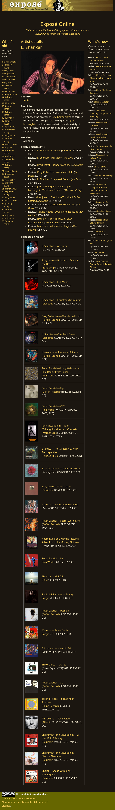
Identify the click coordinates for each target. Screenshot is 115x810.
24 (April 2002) (8, 156)
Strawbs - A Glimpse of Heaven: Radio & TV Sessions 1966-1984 (99, 189)
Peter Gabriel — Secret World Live (61, 520)
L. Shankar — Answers (54, 246)
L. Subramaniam (61, 117)
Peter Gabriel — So (52, 682)
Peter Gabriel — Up (52, 388)
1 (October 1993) (9, 61)
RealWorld (48, 375)
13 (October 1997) (7, 107)
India (26, 100)
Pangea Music (50, 456)
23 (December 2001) (8, 152)
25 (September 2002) (8, 161)
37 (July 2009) (8, 215)
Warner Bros (50, 432)
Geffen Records (51, 391)
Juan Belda (99, 252)
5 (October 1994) (9, 76)
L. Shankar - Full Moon (49, 157)
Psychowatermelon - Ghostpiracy (101, 147)
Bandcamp (49, 267)
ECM (45, 580)
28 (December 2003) (8, 175)
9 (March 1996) (8, 91)
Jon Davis (67, 150)
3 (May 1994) (7, 70)
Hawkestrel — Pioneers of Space (60, 352)
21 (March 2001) (9, 144)
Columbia (48, 742)
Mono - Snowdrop (104, 175)
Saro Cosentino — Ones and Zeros (61, 468)
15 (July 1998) (8, 117)
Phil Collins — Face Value (56, 718)
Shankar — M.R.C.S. (53, 576)
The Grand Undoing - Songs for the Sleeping (101, 113)
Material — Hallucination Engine (60, 504)
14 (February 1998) (7, 113)
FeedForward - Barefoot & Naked (99, 136)
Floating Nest (100, 231)
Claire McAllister (101, 101)
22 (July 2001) (8, 147)
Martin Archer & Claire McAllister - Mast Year (100, 78)
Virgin (46, 598)
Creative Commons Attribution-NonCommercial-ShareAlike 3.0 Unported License (25, 802)
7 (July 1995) (7, 82)
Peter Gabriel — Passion (55, 610)
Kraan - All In (102, 202)
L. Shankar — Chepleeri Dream (59, 334)
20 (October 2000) (7, 140)
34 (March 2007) (9, 200)
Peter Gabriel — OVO (53, 406)
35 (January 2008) (7, 205)
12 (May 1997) (8, 103)
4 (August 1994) (9, 73)
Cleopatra (48, 303)
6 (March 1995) (8, 79)
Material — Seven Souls (55, 630)
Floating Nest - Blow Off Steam (99, 221)
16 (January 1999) (7, 122)
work (24, 794)
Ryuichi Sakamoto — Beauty (57, 594)
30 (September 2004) (8, 184)
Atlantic (47, 722)
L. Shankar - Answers (49, 150)
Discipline (48, 490)
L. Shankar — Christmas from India (61, 300)
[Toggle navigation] (11, 15)
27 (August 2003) (9, 171)
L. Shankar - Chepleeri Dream (53, 179)
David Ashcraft (52, 222)
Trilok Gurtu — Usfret (54, 664)
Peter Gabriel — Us (52, 558)
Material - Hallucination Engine (54, 226)
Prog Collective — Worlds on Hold (61, 316)
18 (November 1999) (8, 131)
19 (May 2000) (8, 135)
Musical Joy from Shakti (62, 204)
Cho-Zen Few (100, 166)
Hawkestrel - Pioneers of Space (54, 165)
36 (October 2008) (7, 211)
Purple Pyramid (51, 319)
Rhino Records (51, 706)
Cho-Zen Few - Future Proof (99, 156)
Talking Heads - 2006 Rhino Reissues (57, 211)
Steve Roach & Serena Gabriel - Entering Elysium (101, 264)
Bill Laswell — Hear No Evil (57, 648)
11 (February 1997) (7, 98)
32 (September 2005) (8, 193)
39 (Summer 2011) (7, 222)
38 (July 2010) (8, 218)
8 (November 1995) (8, 87)
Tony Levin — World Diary (56, 486)
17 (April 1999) (8, 126)
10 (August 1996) (9, 94)
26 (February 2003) (7, 166)
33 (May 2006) (8, 197)
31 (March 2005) (9, 188)
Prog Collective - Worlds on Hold (55, 172)
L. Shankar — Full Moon (55, 282)
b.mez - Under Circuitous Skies (99, 59)
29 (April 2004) (8, 180)
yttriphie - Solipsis (104, 211)
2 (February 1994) (7, 66)
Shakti (50, 120)
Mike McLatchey (73, 190)
